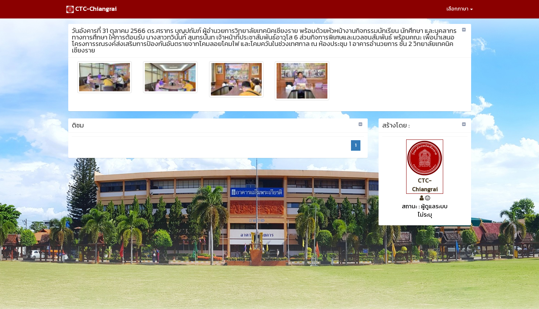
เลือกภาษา (459, 9)
